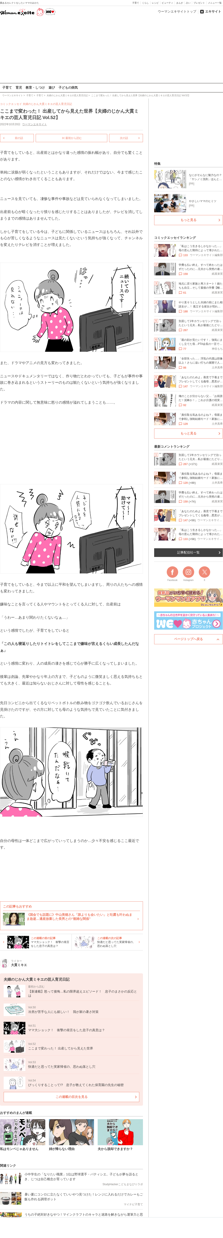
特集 (157, 163)
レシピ (155, 3)
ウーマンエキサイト (34, 124)
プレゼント (199, 3)
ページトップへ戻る (188, 639)
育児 (19, 87)
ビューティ (167, 3)
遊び (51, 87)
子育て (135, 3)
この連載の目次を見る (72, 1097)
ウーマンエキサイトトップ (177, 11)
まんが (179, 3)
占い (188, 3)
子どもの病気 (68, 87)
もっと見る (188, 220)
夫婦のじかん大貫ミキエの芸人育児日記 (47, 104)
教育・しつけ (35, 87)
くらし (145, 3)
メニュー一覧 (215, 3)
